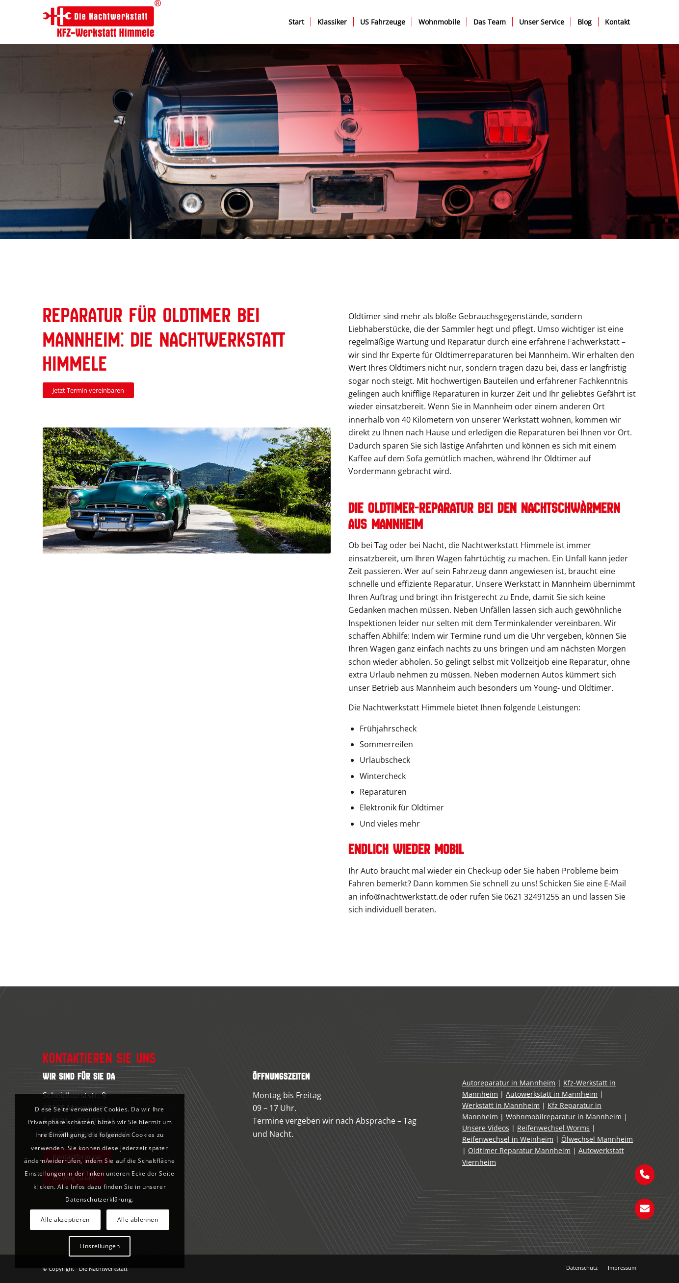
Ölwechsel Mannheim (597, 1139)
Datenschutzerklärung (98, 1199)
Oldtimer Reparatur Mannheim (519, 1150)
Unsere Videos (485, 1127)
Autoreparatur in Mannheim (508, 1082)
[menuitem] (296, 22)
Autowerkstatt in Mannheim (552, 1094)
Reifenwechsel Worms (553, 1127)
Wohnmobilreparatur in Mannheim (564, 1116)
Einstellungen (99, 1246)
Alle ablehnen (137, 1219)
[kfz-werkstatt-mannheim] (102, 22)
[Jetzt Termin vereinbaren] (88, 390)
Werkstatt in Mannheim (501, 1105)
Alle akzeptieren (65, 1219)
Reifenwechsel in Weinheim (507, 1139)
